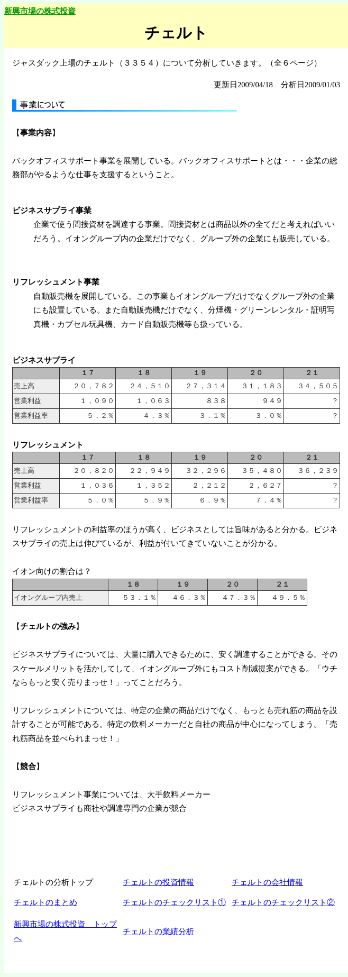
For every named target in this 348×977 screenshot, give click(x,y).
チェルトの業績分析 (158, 931)
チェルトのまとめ (45, 902)
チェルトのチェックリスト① (174, 902)
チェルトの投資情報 (158, 882)
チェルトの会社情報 (267, 882)
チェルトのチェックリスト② (283, 902)
